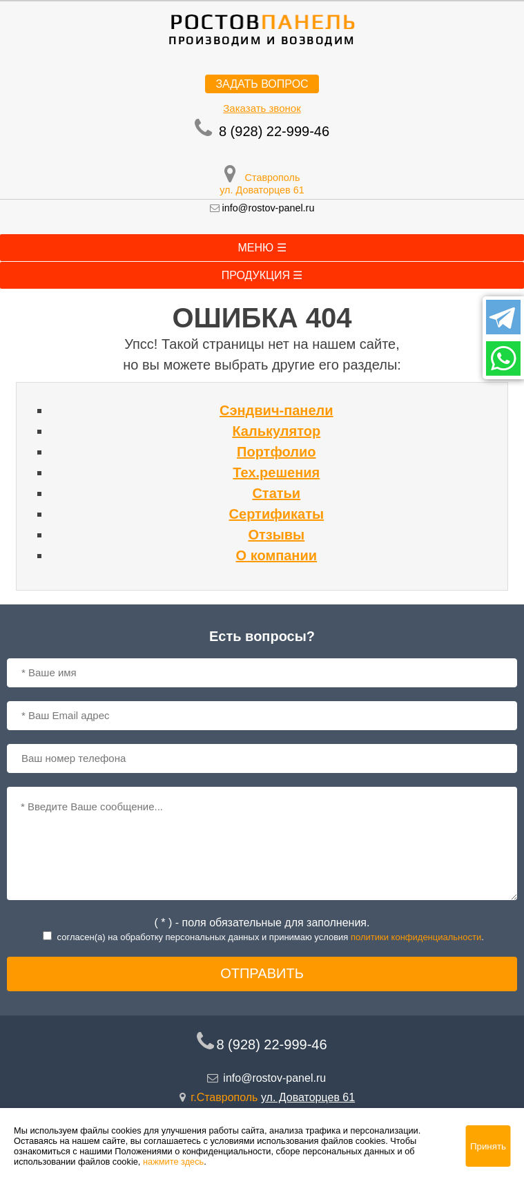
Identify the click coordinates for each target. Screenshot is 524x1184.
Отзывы (276, 534)
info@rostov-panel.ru (268, 207)
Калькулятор (276, 431)
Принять (488, 1146)
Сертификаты (276, 514)
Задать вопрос (261, 84)
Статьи (276, 493)
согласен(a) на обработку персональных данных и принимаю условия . (270, 937)
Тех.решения (276, 472)
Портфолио (276, 451)
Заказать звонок (261, 108)
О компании (276, 555)
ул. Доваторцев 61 (262, 189)
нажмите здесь (173, 1161)
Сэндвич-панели (276, 410)
